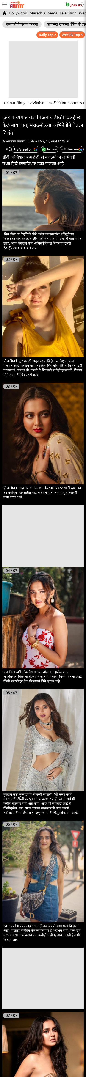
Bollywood (18, 13)
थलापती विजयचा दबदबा (22, 24)
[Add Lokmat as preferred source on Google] (25, 149)
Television (68, 13)
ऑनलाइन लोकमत (15, 141)
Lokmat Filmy (13, 102)
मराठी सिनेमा (57, 102)
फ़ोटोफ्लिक (37, 102)
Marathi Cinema (43, 13)
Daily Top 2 (47, 35)
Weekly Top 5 (72, 35)
